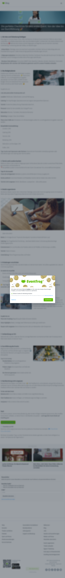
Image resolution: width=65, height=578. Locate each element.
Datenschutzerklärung (49, 295)
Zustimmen (48, 300)
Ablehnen (13, 299)
